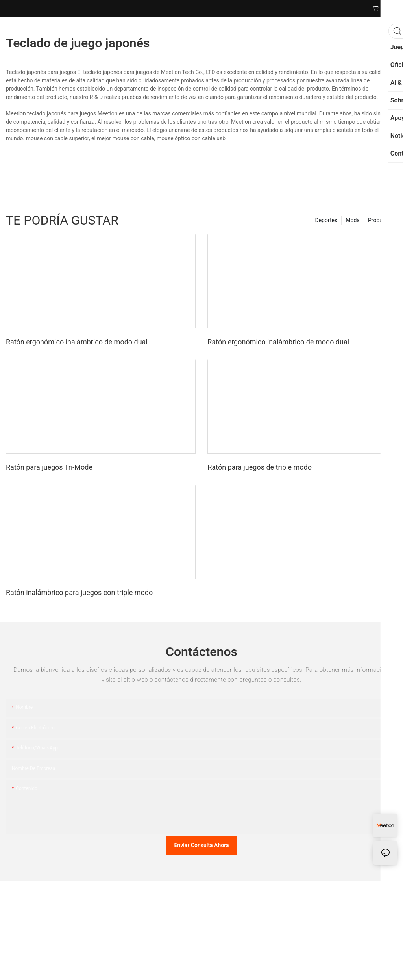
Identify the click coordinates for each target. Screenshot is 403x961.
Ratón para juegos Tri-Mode (49, 467)
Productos (380, 220)
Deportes (326, 220)
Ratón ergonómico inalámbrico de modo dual (77, 342)
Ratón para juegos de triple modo (259, 467)
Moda (353, 220)
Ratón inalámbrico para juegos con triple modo (79, 592)
